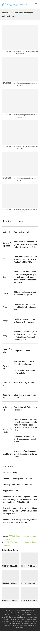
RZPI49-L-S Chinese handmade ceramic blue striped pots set (10, 583)
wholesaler (20, 628)
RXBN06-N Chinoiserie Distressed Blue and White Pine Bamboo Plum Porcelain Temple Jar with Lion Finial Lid (10, 600)
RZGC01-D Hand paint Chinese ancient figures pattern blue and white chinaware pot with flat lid (29, 600)
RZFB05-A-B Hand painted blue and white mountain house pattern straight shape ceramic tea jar (29, 566)
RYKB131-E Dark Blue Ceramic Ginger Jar (10, 566)
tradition (17, 623)
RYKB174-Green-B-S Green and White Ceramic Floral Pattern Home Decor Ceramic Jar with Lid (29, 583)
